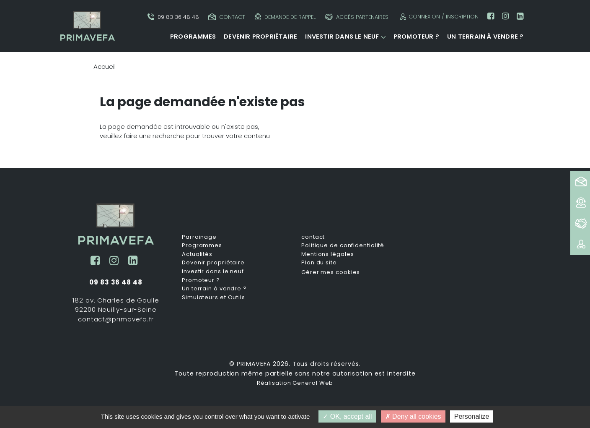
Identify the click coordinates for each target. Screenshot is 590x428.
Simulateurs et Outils (213, 297)
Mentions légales (327, 254)
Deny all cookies (413, 416)
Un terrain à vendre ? (485, 36)
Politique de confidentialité (342, 245)
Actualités (197, 254)
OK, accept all (347, 416)
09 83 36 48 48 (173, 17)
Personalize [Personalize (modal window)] (471, 416)
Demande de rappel (285, 17)
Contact (226, 17)
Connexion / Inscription (438, 16)
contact (313, 237)
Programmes (193, 36)
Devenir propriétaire (260, 36)
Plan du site (319, 262)
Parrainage (199, 237)
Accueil (104, 66)
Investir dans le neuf (342, 36)
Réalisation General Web (295, 383)
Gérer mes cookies (330, 272)
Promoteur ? (416, 36)
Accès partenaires (356, 17)
